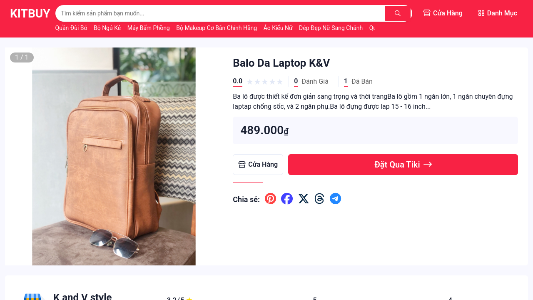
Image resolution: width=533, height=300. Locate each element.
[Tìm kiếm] (398, 13)
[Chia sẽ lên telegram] (335, 199)
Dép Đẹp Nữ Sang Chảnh (331, 28)
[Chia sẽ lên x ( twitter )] (303, 199)
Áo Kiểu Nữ (279, 28)
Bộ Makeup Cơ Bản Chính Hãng (217, 28)
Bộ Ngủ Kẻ (108, 28)
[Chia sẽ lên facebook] (287, 199)
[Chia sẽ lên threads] (319, 199)
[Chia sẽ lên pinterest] (270, 199)
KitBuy (30, 13)
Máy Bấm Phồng (149, 28)
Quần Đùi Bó (72, 28)
